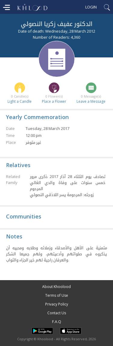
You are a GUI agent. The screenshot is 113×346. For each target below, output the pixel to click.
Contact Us (56, 312)
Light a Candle (20, 101)
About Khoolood (56, 286)
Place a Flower (54, 101)
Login (91, 7)
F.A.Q (56, 321)
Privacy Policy (56, 304)
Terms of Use (56, 295)
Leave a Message (91, 101)
